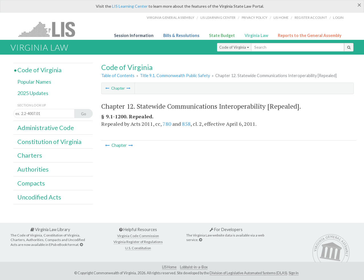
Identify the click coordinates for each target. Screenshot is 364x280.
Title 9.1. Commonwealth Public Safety (175, 75)
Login (338, 17)
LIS (50, 29)
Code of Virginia (234, 47)
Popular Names (34, 82)
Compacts (31, 183)
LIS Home (169, 267)
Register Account (311, 17)
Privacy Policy (255, 17)
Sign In (294, 273)
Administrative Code (45, 127)
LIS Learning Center (130, 6)
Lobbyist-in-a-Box (194, 267)
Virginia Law (256, 35)
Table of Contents (118, 75)
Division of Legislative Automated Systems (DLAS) (248, 273)
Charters (29, 155)
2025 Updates (32, 93)
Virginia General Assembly (170, 17)
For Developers (226, 229)
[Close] (359, 5)
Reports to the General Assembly (310, 35)
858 (186, 123)
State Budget (222, 35)
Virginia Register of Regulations (138, 242)
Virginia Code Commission (138, 236)
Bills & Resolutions (181, 35)
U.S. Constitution (138, 248)
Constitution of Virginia (49, 141)
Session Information (134, 35)
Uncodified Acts (39, 197)
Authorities (33, 169)
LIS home (281, 17)
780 (167, 123)
